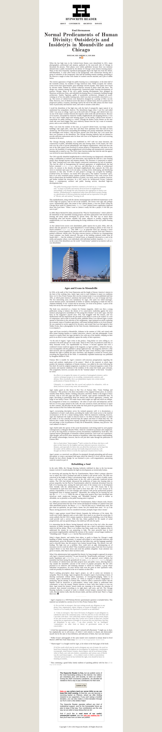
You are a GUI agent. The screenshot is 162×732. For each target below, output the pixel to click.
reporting (103, 560)
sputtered (78, 505)
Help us (63, 691)
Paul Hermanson (81, 30)
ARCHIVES (87, 23)
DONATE (98, 23)
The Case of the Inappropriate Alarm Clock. (90, 640)
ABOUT (63, 23)
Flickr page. (66, 229)
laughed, (70, 534)
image (81, 229)
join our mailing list (92, 715)
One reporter (108, 239)
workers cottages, (68, 166)
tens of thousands (61, 494)
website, (87, 487)
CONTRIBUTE (74, 23)
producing (90, 560)
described (80, 205)
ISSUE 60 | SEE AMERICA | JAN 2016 (81, 55)
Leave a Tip (81, 685)
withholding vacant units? (75, 558)
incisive (96, 560)
